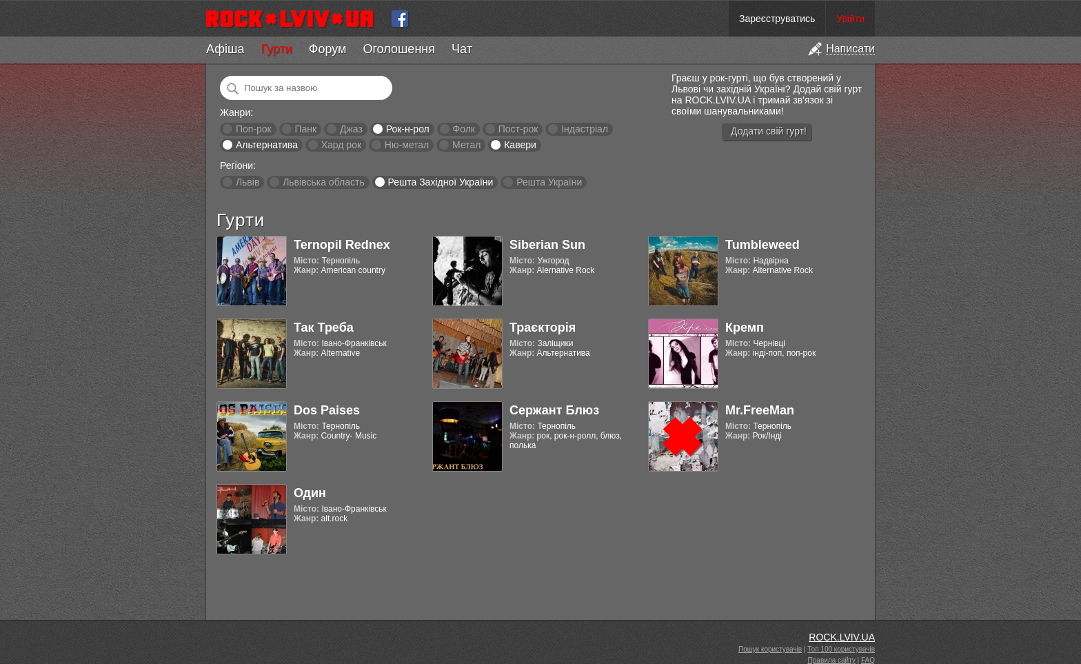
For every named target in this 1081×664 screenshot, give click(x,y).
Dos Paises (327, 410)
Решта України (549, 182)
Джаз (351, 128)
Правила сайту (832, 660)
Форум (328, 49)
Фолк (464, 128)
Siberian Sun (547, 245)
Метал (466, 144)
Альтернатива (267, 144)
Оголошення (399, 49)
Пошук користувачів (770, 649)
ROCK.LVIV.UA (842, 637)
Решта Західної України (440, 182)
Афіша (225, 49)
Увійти (850, 18)
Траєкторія (542, 327)
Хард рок (341, 144)
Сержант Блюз (554, 410)
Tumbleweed (762, 245)
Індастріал (584, 128)
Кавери (520, 144)
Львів (247, 182)
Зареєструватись (777, 18)
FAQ (868, 660)
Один (310, 493)
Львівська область (324, 182)
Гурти (276, 49)
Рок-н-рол (408, 128)
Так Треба (324, 327)
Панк (305, 128)
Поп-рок (254, 128)
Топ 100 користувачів (841, 649)
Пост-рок (518, 128)
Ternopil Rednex (342, 245)
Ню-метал (407, 144)
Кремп (744, 327)
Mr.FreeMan (759, 410)
